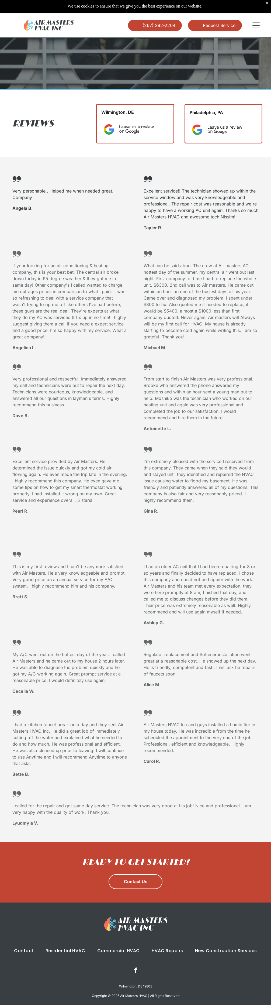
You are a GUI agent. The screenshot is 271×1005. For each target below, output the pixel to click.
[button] (256, 12)
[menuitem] (23, 937)
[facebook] (135, 957)
